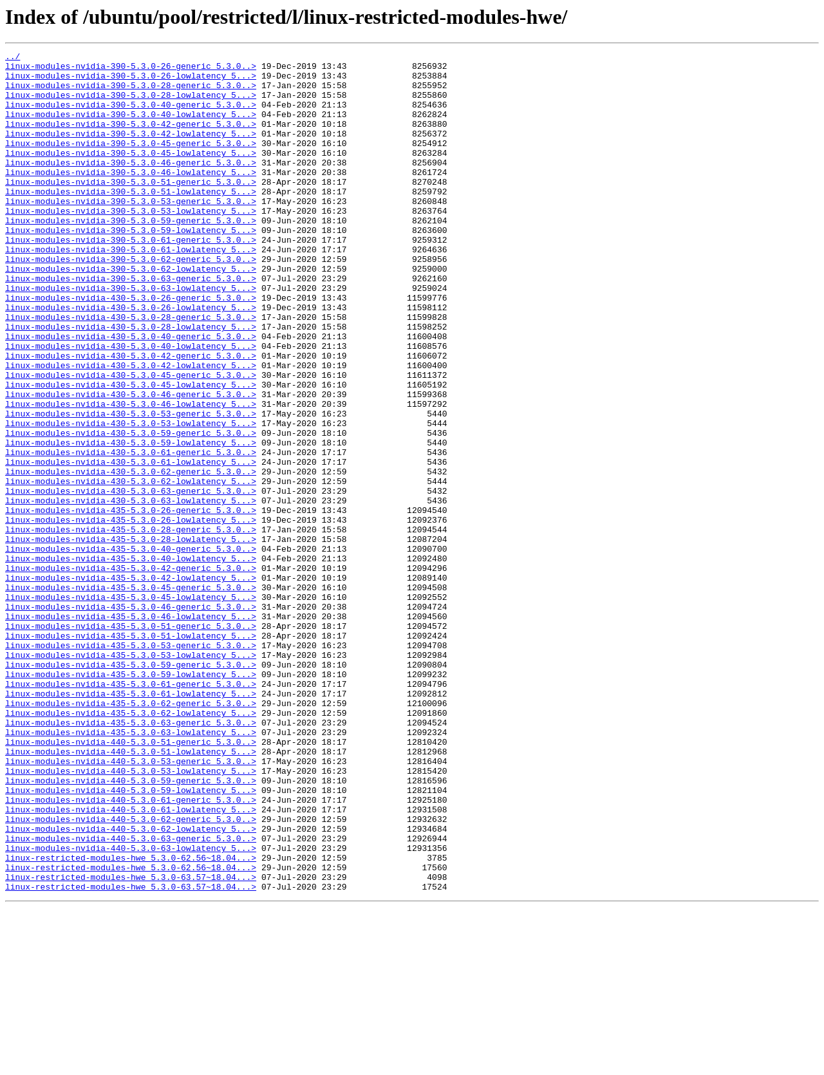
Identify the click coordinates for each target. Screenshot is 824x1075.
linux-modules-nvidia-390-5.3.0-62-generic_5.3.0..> (130, 301)
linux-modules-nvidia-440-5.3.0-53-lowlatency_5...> (130, 915)
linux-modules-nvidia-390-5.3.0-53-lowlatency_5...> (130, 243)
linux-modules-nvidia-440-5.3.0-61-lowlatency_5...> (130, 962)
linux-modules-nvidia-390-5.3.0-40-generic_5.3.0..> (130, 116)
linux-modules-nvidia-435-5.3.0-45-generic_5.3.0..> (130, 695)
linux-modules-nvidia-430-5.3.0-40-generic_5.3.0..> (130, 394)
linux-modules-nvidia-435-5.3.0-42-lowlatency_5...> (130, 683)
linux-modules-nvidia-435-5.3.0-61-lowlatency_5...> (130, 822)
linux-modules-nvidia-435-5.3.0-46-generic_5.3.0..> (130, 718)
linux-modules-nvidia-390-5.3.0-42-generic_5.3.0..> (130, 139)
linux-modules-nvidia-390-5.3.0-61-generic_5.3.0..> (130, 278)
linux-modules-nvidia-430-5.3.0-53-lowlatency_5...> (130, 498)
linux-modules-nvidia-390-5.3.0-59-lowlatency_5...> (130, 266)
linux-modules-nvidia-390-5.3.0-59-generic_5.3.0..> (130, 255)
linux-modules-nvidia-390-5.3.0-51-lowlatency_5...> (130, 220)
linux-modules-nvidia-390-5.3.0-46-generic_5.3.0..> (130, 185)
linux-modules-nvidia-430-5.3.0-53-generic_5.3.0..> (130, 486)
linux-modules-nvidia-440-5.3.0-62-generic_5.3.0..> (130, 973)
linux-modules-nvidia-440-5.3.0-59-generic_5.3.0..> (130, 927)
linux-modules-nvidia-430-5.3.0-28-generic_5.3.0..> (130, 371)
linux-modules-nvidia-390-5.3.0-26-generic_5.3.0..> (130, 69)
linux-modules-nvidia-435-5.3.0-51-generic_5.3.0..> (130, 741)
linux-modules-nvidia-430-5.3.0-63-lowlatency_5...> (130, 591)
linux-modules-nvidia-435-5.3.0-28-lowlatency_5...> (130, 637)
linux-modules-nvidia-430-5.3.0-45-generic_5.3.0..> (130, 440)
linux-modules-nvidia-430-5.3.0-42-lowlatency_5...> (130, 429)
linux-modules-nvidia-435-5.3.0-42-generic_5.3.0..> (130, 672)
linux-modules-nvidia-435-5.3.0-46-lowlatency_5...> (130, 730)
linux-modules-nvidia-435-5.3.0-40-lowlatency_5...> (130, 660)
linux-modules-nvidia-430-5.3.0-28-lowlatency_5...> (130, 382)
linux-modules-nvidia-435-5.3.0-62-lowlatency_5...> (130, 846)
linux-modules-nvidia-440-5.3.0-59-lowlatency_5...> (130, 938)
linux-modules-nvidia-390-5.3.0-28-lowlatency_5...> (130, 104)
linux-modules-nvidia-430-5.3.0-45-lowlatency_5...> (130, 452)
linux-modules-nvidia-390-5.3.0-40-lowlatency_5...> (130, 127)
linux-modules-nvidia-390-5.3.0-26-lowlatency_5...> (130, 81)
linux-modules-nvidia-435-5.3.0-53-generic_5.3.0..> (130, 765)
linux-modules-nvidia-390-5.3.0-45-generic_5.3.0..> (130, 162)
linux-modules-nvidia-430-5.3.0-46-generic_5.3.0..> (130, 463)
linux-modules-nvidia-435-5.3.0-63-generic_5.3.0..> (130, 857)
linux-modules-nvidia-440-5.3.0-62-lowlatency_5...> (130, 985)
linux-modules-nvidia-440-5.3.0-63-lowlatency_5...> (130, 1008)
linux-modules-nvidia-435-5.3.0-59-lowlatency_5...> (130, 799)
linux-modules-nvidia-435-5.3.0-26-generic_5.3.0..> (130, 602)
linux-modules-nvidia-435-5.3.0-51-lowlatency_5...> (130, 753)
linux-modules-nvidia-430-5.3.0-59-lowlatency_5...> (130, 521)
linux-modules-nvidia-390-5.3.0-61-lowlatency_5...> (130, 289)
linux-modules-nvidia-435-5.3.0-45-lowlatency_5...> (130, 707)
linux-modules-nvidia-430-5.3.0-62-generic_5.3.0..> (130, 556)
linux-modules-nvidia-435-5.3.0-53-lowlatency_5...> (130, 776)
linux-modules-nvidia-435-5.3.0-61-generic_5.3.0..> (130, 811)
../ (12, 58)
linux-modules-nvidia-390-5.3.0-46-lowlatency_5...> (130, 197)
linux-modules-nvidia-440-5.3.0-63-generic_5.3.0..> (130, 996)
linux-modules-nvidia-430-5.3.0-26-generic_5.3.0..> (130, 347)
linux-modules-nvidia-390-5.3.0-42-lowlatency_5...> (130, 150)
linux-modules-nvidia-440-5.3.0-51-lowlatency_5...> (130, 892)
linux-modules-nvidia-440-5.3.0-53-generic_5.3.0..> (130, 904)
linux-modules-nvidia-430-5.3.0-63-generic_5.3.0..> (130, 579)
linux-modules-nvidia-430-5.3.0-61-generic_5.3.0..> (130, 533)
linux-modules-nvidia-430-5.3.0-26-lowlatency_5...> (130, 359)
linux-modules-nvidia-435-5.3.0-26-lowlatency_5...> (130, 614)
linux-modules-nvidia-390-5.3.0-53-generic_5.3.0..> (130, 232)
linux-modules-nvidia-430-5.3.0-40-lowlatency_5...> (130, 405)
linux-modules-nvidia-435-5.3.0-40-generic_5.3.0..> (130, 649)
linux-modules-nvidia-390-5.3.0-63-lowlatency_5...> (130, 336)
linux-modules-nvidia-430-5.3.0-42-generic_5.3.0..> (130, 417)
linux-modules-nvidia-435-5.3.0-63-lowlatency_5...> (130, 869)
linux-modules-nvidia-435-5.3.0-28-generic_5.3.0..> (130, 625)
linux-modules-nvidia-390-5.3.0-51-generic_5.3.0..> (130, 208)
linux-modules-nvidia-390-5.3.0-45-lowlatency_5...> (130, 174)
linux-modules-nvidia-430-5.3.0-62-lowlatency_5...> (130, 568)
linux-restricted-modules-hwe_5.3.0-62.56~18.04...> (130, 1019)
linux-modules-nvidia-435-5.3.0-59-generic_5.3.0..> (130, 788)
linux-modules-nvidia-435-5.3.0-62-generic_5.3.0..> (130, 834)
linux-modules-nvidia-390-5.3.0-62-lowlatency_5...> (130, 313)
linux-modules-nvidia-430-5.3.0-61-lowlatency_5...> (130, 544)
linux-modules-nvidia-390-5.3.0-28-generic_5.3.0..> (130, 92)
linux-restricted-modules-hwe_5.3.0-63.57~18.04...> (130, 1043)
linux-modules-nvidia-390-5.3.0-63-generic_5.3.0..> (130, 324)
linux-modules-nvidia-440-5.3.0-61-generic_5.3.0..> (130, 950)
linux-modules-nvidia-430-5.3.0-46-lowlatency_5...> (130, 475)
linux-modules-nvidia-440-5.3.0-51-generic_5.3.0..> (130, 880)
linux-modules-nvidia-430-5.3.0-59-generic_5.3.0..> (130, 510)
